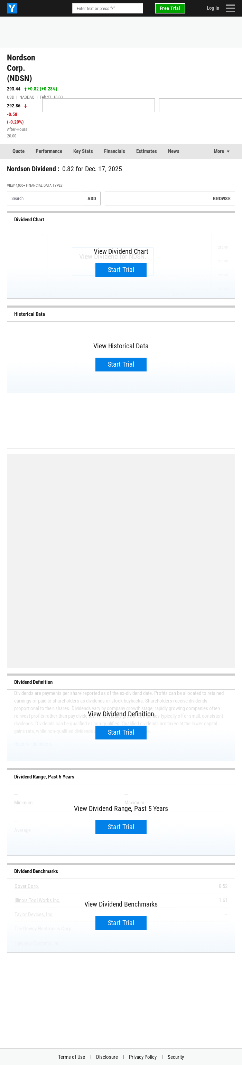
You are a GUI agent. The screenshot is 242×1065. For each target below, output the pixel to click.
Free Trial (170, 8)
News (173, 151)
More (219, 151)
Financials (114, 151)
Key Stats (83, 151)
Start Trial (121, 269)
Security (176, 1057)
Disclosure (107, 1057)
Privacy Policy (143, 1057)
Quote (18, 151)
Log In (213, 8)
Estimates (146, 151)
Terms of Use (71, 1057)
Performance (49, 151)
